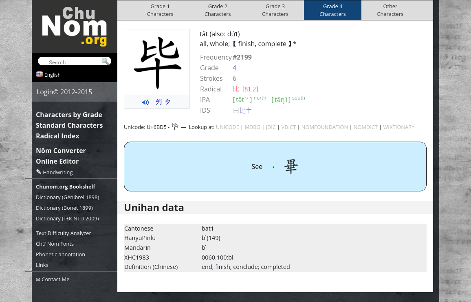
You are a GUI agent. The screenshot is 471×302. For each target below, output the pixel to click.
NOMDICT (366, 127)
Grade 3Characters (275, 10)
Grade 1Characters (160, 10)
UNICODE (227, 127)
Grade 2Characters (218, 10)
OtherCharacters (390, 10)
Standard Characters (69, 125)
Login (45, 91)
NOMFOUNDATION (325, 127)
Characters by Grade (69, 114)
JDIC (271, 127)
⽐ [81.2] (245, 89)
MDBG (252, 127)
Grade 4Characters (332, 10)
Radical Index (57, 135)
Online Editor (57, 161)
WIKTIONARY (399, 127)
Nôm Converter (61, 150)
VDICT (289, 127)
